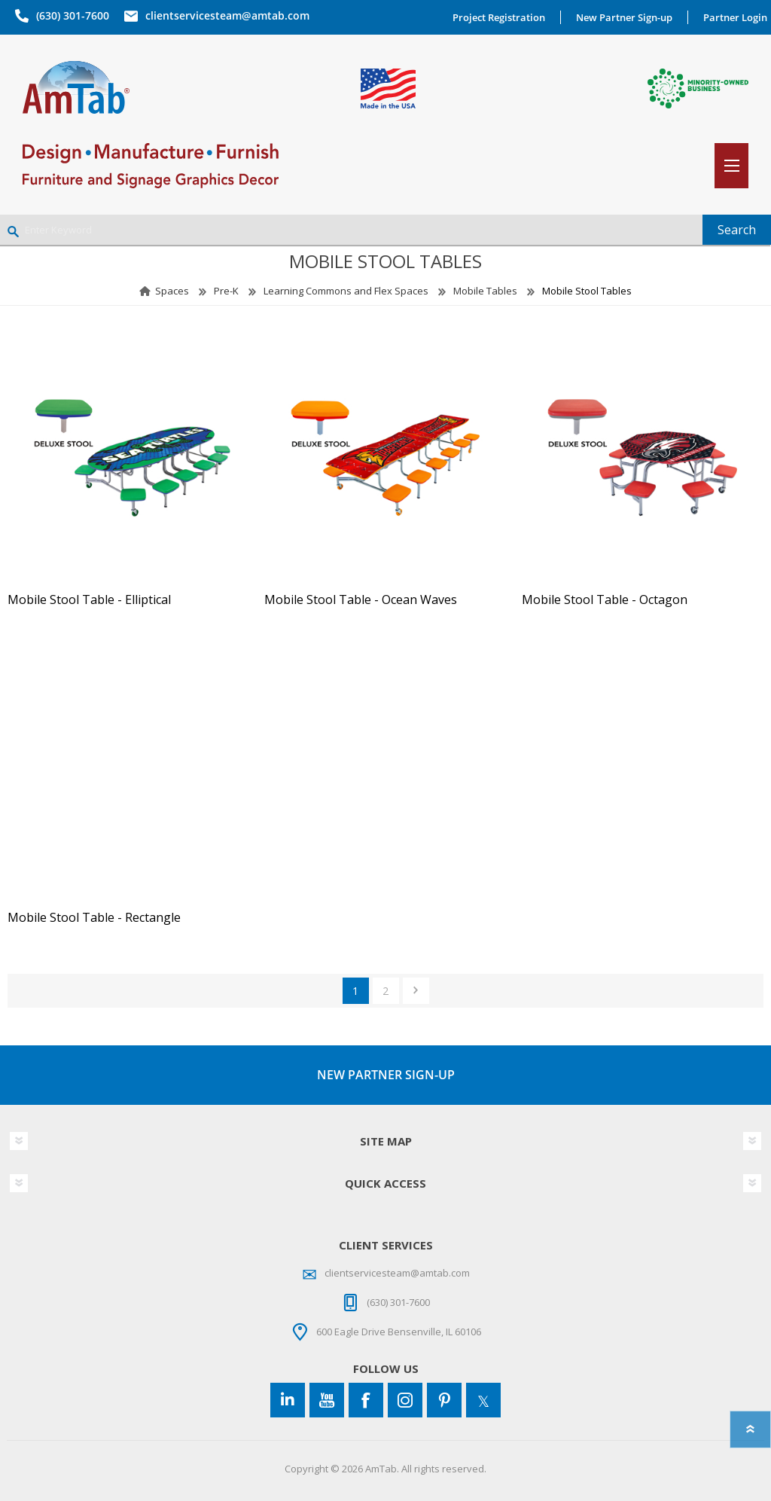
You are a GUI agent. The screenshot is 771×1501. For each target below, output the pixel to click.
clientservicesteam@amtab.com (227, 15)
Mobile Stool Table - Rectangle (94, 918)
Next (416, 991)
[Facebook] (366, 1400)
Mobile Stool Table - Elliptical (89, 600)
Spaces (172, 290)
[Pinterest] (444, 1400)
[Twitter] (483, 1400)
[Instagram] (405, 1400)
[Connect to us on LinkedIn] (287, 1400)
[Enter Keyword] (351, 230)
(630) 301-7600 (72, 15)
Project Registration (499, 17)
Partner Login (735, 17)
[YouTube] (326, 1400)
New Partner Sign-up (624, 17)
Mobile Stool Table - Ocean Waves (360, 600)
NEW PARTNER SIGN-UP (386, 1074)
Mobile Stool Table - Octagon (604, 600)
